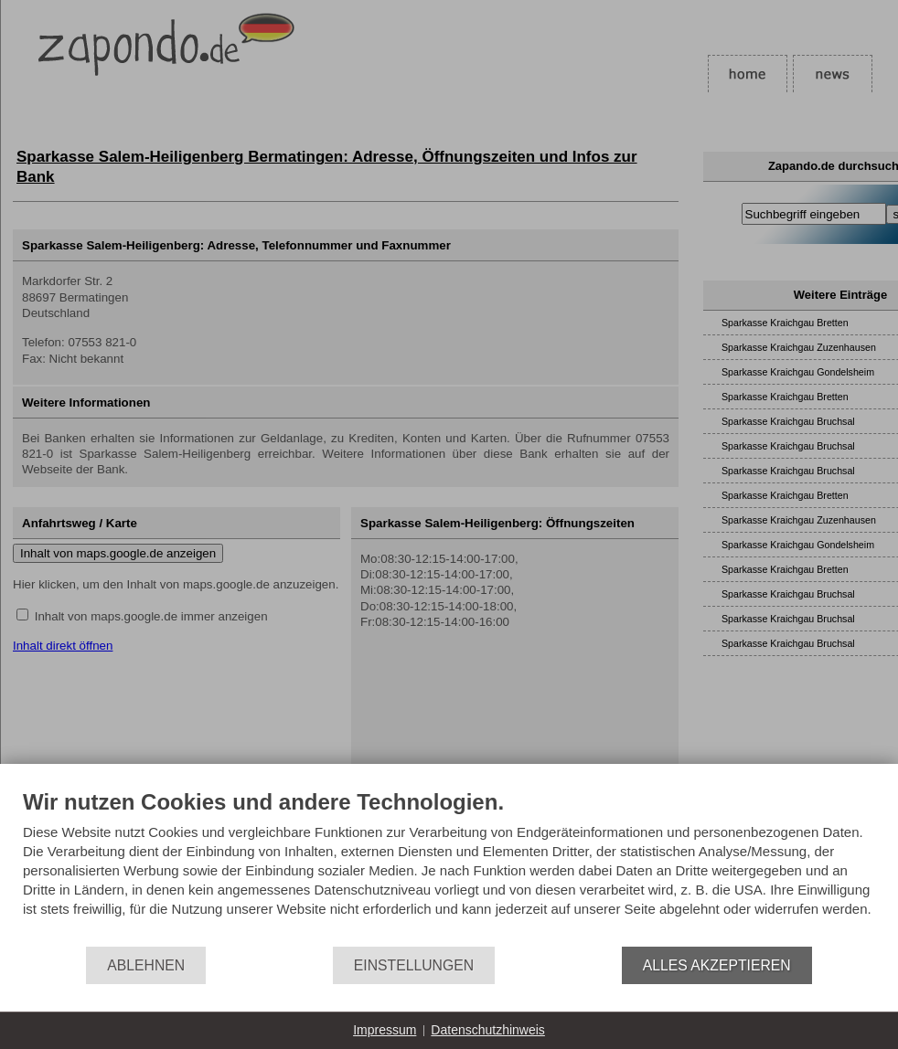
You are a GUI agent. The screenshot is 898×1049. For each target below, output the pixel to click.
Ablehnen (146, 965)
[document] (449, 866)
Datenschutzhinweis (488, 1030)
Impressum (384, 1030)
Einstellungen (414, 965)
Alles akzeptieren (717, 965)
